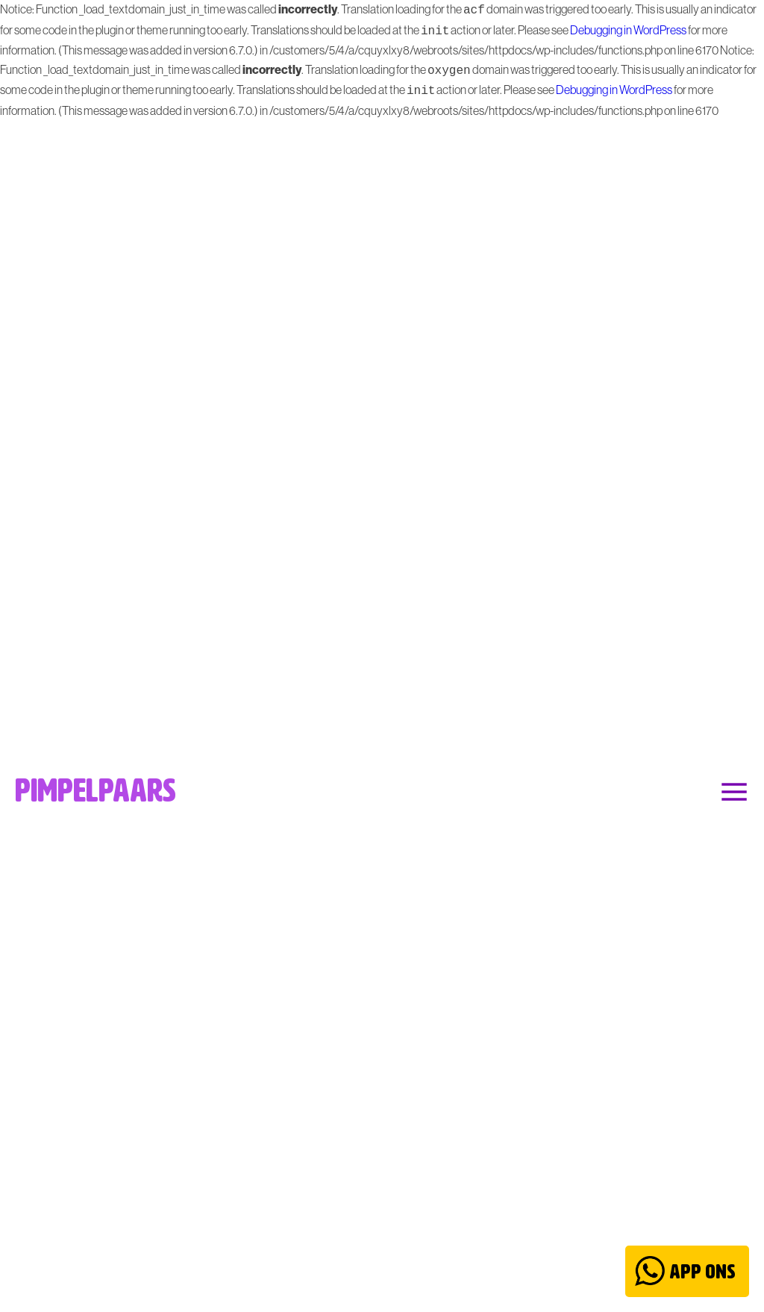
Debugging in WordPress (628, 28)
